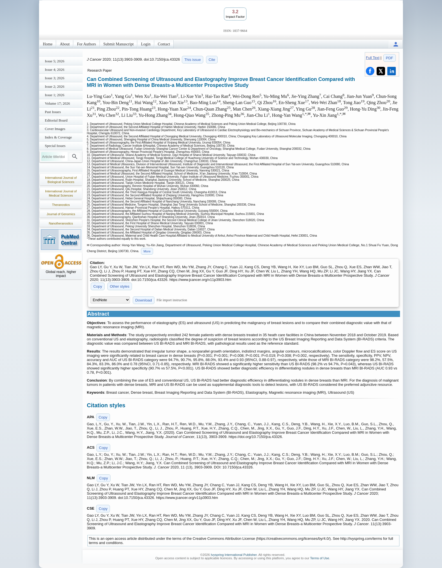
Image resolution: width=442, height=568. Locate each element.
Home (47, 44)
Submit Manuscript (118, 44)
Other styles (119, 286)
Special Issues (55, 146)
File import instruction (172, 300)
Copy (97, 286)
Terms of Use (319, 558)
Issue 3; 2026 (54, 78)
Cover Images (55, 129)
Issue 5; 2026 (54, 61)
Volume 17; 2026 (57, 103)
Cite (212, 60)
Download (143, 300)
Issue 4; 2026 (54, 69)
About (65, 44)
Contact (164, 44)
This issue (192, 60)
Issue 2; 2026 (54, 86)
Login (145, 44)
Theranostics (61, 204)
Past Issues (53, 112)
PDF (389, 58)
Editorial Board (56, 120)
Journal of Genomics (61, 214)
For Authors (86, 44)
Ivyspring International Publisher (234, 554)
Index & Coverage (58, 137)
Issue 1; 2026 (54, 95)
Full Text (372, 58)
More (147, 251)
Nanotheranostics (61, 223)
